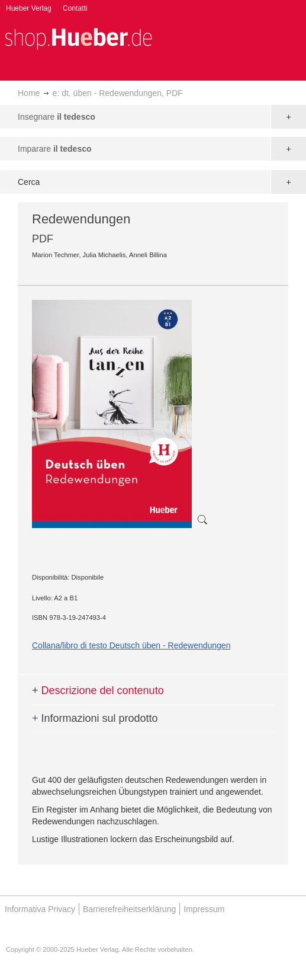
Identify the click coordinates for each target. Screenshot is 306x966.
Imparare (55, 148)
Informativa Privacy (40, 909)
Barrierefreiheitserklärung (129, 909)
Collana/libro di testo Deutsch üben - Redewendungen (131, 645)
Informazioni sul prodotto (95, 718)
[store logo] (78, 37)
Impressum (203, 909)
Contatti (75, 8)
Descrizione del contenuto (98, 690)
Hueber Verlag (28, 8)
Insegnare (56, 116)
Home (29, 93)
